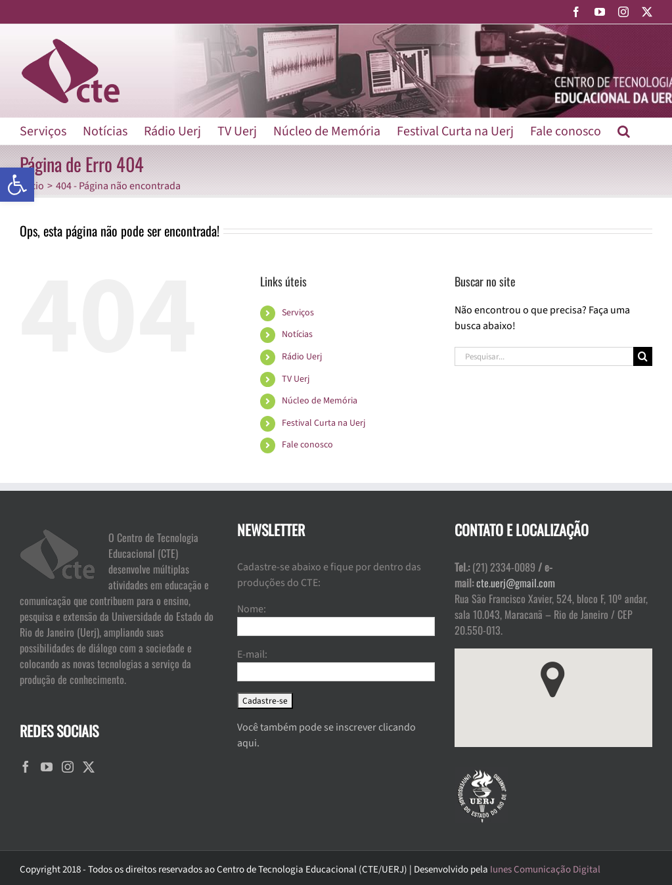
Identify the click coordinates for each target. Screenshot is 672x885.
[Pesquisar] (642, 356)
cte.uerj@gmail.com (515, 583)
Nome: (251, 609)
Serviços (298, 312)
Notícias (297, 334)
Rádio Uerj (302, 356)
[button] (17, 185)
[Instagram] (68, 767)
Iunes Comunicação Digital (545, 869)
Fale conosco (307, 444)
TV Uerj (295, 379)
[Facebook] (26, 767)
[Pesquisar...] (544, 356)
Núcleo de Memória (319, 400)
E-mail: (252, 654)
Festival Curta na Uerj (323, 423)
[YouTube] (47, 767)
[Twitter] (89, 767)
